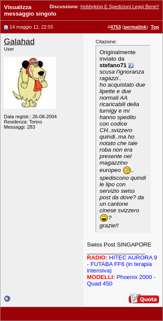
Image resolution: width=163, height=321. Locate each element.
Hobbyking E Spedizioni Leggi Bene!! (119, 6)
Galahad (19, 41)
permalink (135, 26)
